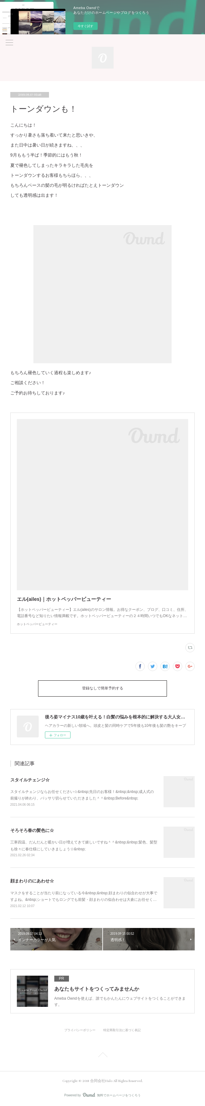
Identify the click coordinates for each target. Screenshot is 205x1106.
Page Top (102, 1055)
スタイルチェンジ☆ (30, 779)
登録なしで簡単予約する (102, 688)
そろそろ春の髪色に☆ (32, 830)
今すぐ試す (85, 26)
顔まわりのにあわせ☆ (32, 880)
